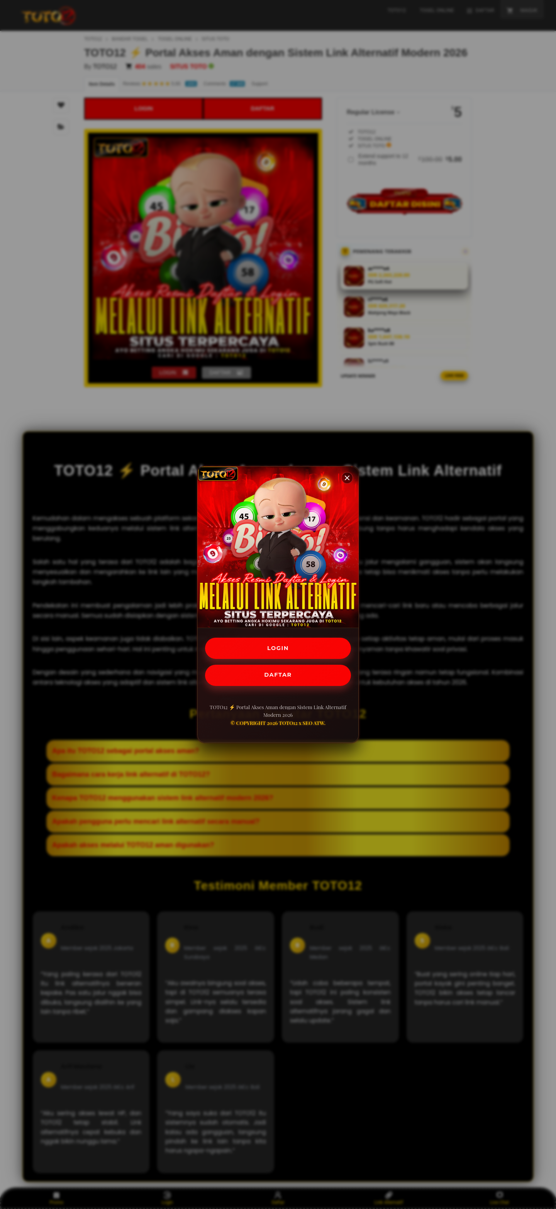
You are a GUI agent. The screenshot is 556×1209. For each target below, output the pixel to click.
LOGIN (278, 647)
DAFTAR (278, 676)
